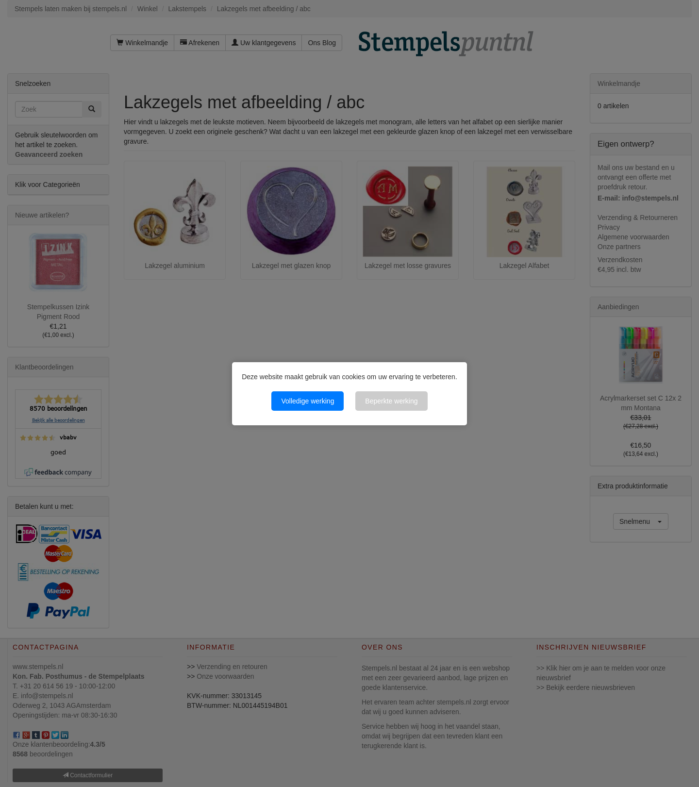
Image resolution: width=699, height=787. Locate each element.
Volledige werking (307, 401)
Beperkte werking (391, 401)
